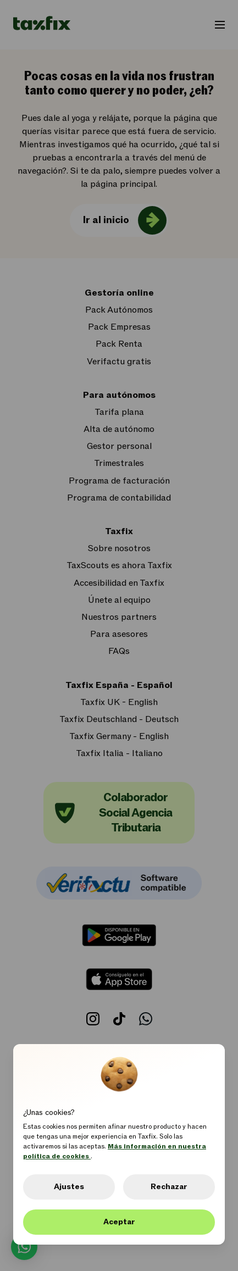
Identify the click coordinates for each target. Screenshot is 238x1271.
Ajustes (69, 1186)
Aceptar (119, 1222)
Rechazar (169, 1186)
